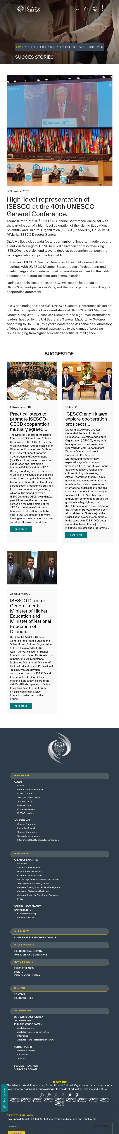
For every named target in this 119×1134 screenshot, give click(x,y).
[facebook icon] (42, 1095)
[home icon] (86, 8)
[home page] (29, 8)
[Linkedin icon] (56, 1095)
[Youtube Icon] (70, 1095)
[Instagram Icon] (63, 1095)
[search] (77, 8)
